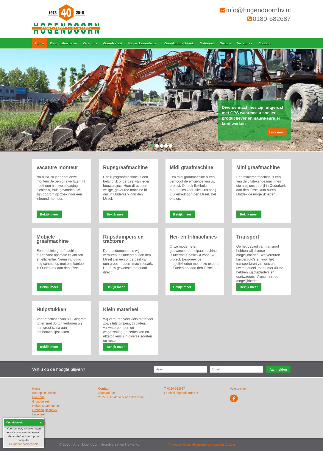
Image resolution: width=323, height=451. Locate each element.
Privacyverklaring (180, 444)
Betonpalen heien (63, 43)
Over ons (90, 43)
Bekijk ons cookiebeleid (23, 444)
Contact (264, 43)
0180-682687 (269, 18)
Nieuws (225, 43)
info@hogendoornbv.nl (255, 10)
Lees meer (277, 132)
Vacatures (244, 43)
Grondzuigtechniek (179, 43)
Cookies (230, 444)
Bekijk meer (49, 214)
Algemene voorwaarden (208, 444)
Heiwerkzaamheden (143, 43)
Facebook (234, 398)
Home (39, 43)
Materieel (207, 43)
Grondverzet (112, 43)
